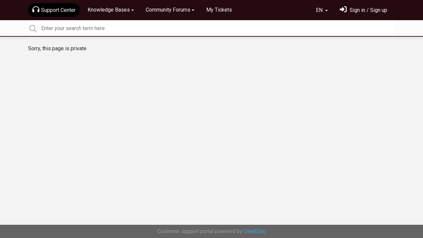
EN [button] (320, 10)
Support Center (54, 9)
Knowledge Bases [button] (109, 10)
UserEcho (255, 231)
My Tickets (219, 10)
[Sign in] (363, 10)
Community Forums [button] (168, 10)
